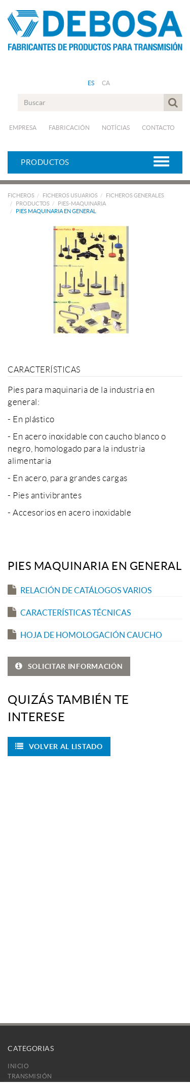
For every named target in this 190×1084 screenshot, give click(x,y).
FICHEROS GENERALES (135, 195)
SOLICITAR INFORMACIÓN (69, 666)
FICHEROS (21, 195)
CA (106, 83)
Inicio (18, 1066)
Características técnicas (69, 612)
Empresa (22, 127)
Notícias (116, 127)
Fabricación (69, 127)
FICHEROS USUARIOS (70, 195)
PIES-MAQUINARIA (82, 203)
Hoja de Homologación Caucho (85, 634)
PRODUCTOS (33, 203)
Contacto (158, 127)
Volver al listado (59, 746)
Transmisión (30, 1076)
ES (91, 83)
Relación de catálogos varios (79, 590)
